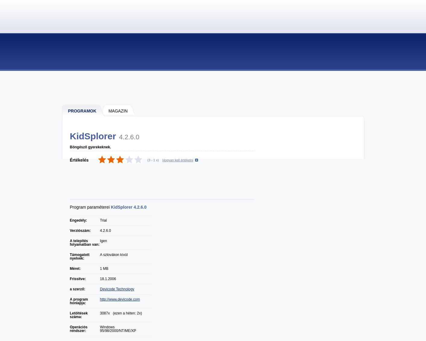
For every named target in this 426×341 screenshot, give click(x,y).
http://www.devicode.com (120, 299)
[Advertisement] (213, 87)
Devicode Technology (117, 289)
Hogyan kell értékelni (178, 160)
